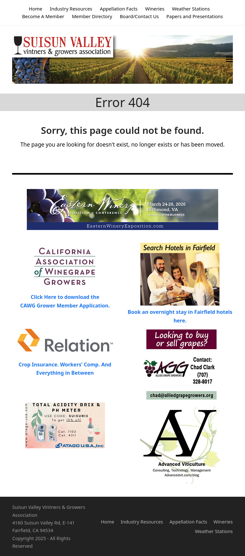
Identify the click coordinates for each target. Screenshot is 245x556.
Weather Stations (214, 531)
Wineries (223, 521)
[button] (229, 59)
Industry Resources (142, 521)
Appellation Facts (188, 521)
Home (107, 521)
